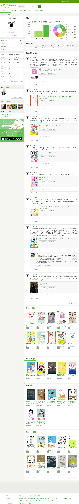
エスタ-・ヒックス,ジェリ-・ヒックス (57, 45)
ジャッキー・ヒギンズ (41, 423)
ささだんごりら (34, 57)
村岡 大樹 (38, 470)
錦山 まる (74, 45)
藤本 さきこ (39, 377)
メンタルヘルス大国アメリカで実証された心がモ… (41, 449)
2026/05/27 (47, 108)
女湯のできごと (43, 177)
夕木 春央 (49, 377)
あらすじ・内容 (51, 73)
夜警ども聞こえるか (44, 283)
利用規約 (40, 495)
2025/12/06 (49, 250)
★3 (39, 189)
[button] (39, 6)
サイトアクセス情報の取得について (63, 498)
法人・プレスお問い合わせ (35, 500)
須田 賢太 (38, 450)
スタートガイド (32, 495)
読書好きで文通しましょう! (7, 114)
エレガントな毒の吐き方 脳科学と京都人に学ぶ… (30, 422)
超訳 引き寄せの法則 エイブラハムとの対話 (50, 69)
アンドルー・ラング (30, 403)
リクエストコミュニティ (49, 500)
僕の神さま (70, 323)
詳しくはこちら (6, 126)
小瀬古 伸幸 (59, 403)
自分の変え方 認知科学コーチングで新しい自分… (41, 469)
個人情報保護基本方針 (30, 498)
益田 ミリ (37, 47)
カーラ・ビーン (29, 470)
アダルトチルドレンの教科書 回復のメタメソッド (30, 375)
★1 (39, 218)
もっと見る (60, 38)
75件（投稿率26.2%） (13, 66)
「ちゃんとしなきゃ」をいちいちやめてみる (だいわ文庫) (54, 206)
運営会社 (21, 498)
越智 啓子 (69, 470)
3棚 (9, 68)
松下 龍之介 (44, 47)
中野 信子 (28, 423)
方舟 (48, 374)
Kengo (69, 450)
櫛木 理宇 (44, 45)
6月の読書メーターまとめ (12, 35)
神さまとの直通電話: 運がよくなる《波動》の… (30, 325)
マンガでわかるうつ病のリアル (47, 152)
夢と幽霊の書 (28, 401)
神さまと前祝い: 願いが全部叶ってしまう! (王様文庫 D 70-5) (55, 96)
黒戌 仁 (69, 377)
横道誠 (27, 377)
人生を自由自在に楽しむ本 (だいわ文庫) (49, 125)
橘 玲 (27, 450)
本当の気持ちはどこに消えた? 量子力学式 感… (51, 449)
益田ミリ (38, 45)
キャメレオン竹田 (30, 45)
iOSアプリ (30, 503)
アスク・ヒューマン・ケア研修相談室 (62, 470)
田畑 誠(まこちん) (50, 450)
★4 (39, 294)
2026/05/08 (49, 218)
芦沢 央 (69, 45)
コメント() (41, 108)
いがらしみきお (30, 47)
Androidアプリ (22, 503)
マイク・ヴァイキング (53, 47)
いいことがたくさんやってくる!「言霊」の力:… (72, 375)
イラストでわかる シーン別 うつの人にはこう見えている (54, 238)
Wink (37, 253)
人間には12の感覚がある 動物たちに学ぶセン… (41, 422)
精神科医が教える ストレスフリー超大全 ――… (72, 402)
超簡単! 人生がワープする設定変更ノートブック (41, 375)
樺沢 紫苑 (69, 403)
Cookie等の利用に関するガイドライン (45, 498)
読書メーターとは (23, 495)
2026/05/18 (47, 163)
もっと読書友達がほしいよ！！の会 (9, 116)
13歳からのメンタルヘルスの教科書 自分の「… (30, 469)
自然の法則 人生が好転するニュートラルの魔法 (72, 449)
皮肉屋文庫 (41, 284)
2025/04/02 (49, 294)
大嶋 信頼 (59, 450)
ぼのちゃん (70, 343)
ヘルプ (20, 500)
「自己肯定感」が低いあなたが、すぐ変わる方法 (61, 449)
